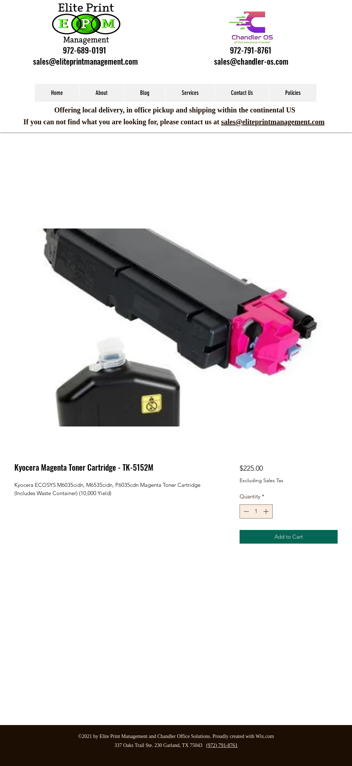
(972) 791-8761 (222, 745)
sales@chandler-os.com (251, 61)
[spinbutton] (256, 511)
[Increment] (267, 511)
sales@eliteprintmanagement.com (85, 61)
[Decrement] (245, 511)
